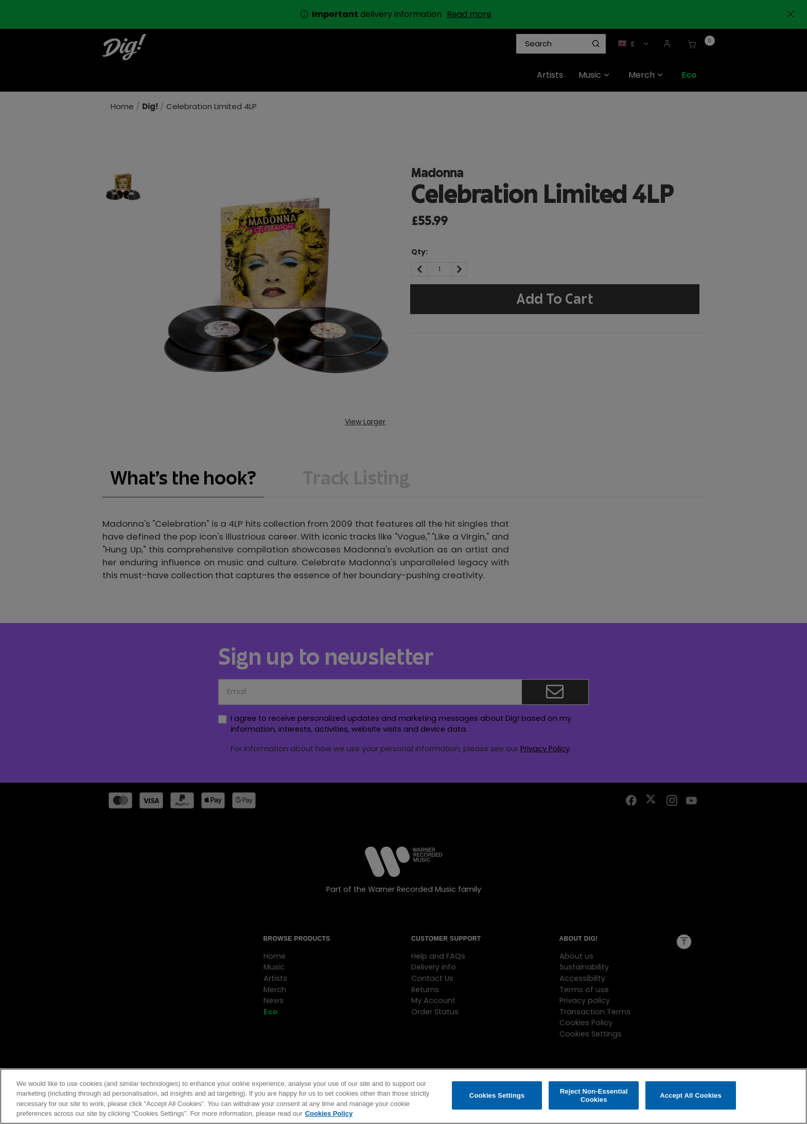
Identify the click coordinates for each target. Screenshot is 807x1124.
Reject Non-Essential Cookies (594, 1098)
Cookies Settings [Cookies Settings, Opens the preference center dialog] (497, 1098)
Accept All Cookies (691, 1098)
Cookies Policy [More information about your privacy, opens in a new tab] (329, 1116)
